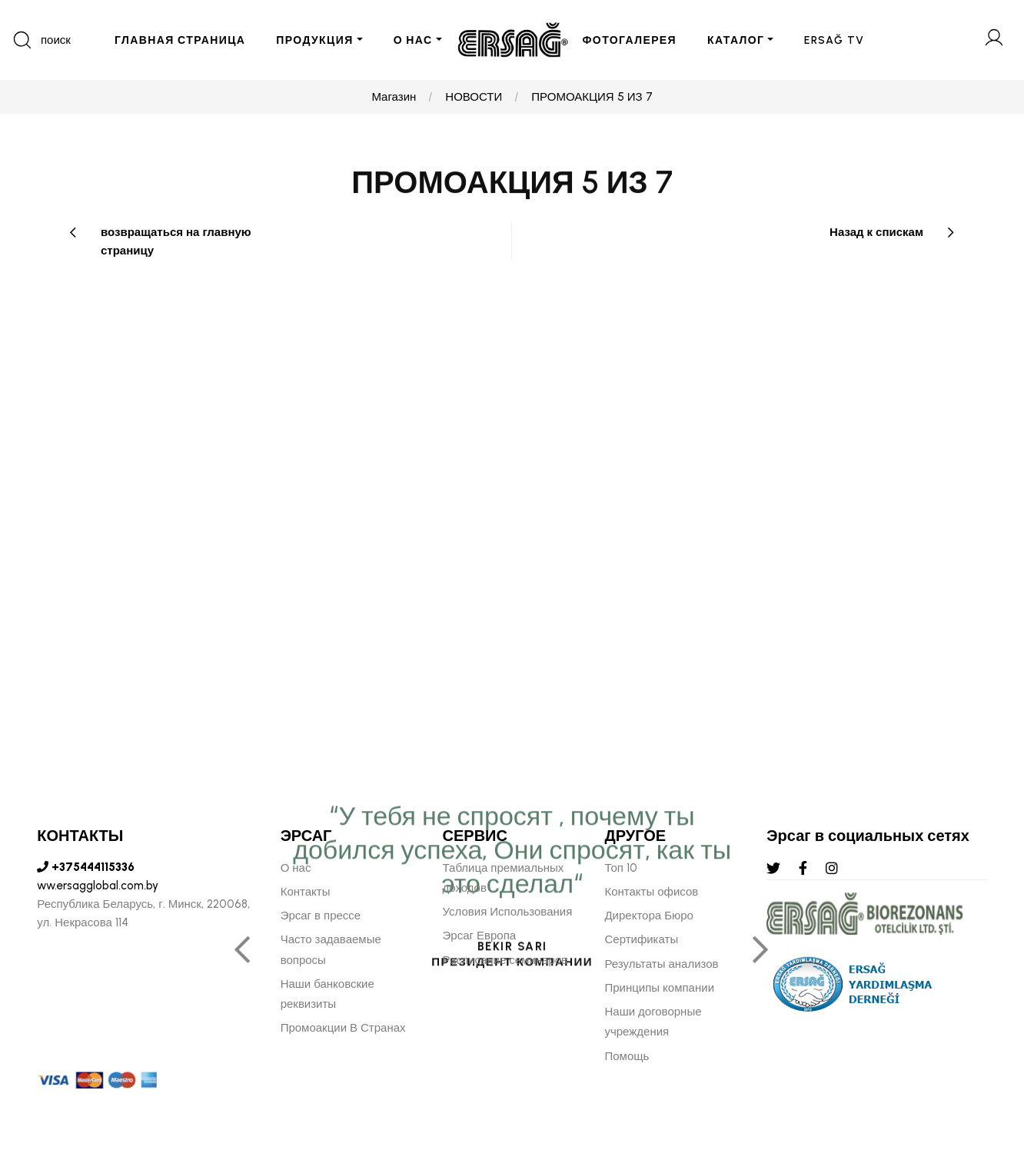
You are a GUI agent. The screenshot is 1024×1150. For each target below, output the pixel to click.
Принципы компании (659, 988)
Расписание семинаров (505, 960)
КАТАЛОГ (735, 40)
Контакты (306, 892)
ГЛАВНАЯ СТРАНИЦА (180, 40)
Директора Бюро (648, 915)
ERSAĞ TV (834, 40)
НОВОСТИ (473, 97)
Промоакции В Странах (343, 1028)
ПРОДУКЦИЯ (314, 40)
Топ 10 (620, 868)
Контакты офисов (651, 892)
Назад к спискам (876, 232)
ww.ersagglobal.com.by (97, 885)
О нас (296, 868)
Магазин (393, 97)
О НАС (413, 40)
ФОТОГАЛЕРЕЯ (630, 40)
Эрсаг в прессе (321, 915)
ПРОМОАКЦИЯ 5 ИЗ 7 (591, 97)
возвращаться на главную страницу (176, 241)
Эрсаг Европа (480, 935)
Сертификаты (641, 939)
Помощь (626, 1056)
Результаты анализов (661, 964)
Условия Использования (508, 912)
